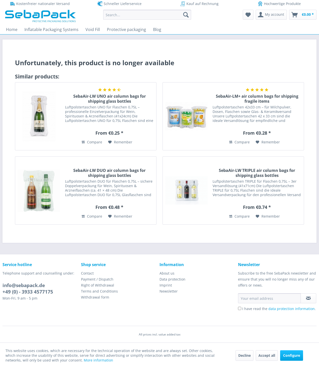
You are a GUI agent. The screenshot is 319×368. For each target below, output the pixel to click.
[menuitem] (147, 15)
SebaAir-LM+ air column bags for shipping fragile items (257, 99)
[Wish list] (248, 15)
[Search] (186, 15)
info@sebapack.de (23, 285)
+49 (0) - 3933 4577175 (27, 292)
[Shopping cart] (303, 15)
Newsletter (169, 291)
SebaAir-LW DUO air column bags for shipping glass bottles (109, 173)
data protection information (291, 308)
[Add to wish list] (120, 142)
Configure (291, 355)
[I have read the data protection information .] (239, 308)
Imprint (166, 285)
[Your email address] (269, 298)
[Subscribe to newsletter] (308, 298)
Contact (87, 273)
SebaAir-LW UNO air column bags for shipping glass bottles (109, 99)
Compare (92, 142)
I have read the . (279, 308)
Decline (244, 355)
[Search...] (147, 15)
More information (98, 360)
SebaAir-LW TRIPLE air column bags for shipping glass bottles (257, 173)
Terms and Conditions (99, 291)
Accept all (266, 355)
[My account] (271, 15)
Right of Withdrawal (97, 285)
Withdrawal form (95, 297)
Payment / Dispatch (97, 279)
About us (167, 273)
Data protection (172, 279)
